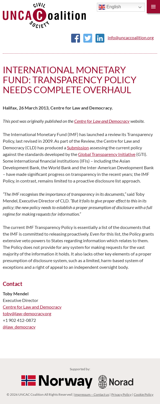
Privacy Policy (121, 394)
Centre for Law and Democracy (102, 121)
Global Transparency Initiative (106, 154)
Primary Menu (153, 6)
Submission (78, 147)
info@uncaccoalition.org (131, 37)
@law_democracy (19, 326)
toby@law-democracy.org (27, 313)
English (110, 7)
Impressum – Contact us (91, 394)
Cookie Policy (143, 394)
